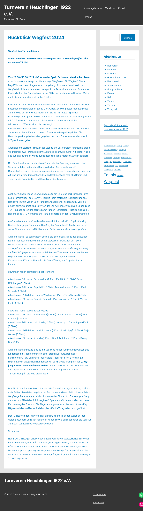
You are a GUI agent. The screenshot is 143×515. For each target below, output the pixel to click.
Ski (109, 97)
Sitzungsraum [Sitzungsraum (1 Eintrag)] (108, 169)
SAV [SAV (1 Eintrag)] (116, 166)
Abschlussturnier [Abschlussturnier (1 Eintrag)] (109, 146)
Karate (110, 93)
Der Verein (112, 65)
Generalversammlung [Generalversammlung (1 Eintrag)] (111, 150)
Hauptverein (113, 81)
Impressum (98, 502)
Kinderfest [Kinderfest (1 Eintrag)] (117, 154)
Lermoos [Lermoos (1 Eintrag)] (125, 154)
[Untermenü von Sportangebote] (101, 8)
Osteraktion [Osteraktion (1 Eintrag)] (108, 158)
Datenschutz (99, 494)
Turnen (111, 105)
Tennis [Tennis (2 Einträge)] (110, 174)
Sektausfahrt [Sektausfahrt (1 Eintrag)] (123, 166)
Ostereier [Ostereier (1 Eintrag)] (116, 158)
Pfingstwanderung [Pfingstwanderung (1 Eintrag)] (116, 162)
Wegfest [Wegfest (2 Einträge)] (111, 181)
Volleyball (112, 109)
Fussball (111, 73)
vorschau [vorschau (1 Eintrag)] (120, 176)
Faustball (112, 69)
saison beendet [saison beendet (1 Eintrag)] (109, 166)
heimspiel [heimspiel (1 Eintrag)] (122, 150)
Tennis (110, 101)
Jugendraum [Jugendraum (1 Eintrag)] (108, 154)
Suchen (128, 37)
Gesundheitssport (116, 77)
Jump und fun (114, 89)
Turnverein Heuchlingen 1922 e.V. (37, 480)
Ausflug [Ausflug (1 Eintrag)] (119, 146)
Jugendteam (114, 85)
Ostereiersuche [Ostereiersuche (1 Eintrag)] (126, 158)
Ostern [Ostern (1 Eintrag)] (106, 162)
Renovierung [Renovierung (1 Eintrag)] (127, 162)
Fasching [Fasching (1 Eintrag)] (126, 146)
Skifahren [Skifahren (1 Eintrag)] (117, 169)
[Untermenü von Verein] (114, 8)
